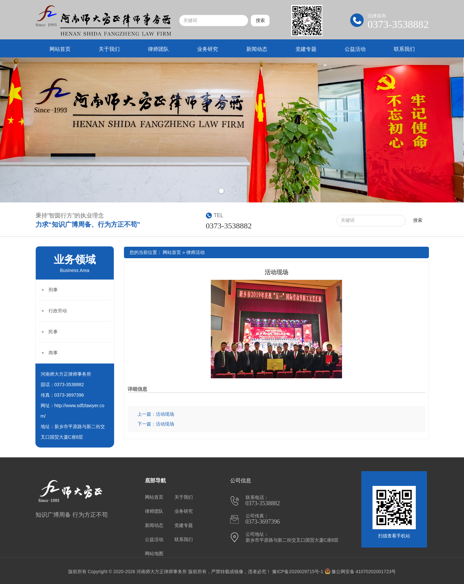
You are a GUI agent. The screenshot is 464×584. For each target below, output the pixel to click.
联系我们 (404, 49)
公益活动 (355, 49)
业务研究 (207, 49)
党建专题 (305, 49)
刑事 (53, 289)
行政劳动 (58, 310)
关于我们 (109, 49)
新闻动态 (256, 49)
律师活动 (195, 252)
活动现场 (276, 272)
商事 (53, 352)
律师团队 (158, 49)
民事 (53, 331)
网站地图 (154, 553)
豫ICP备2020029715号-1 (297, 571)
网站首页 (60, 49)
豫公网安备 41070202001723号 (360, 571)
